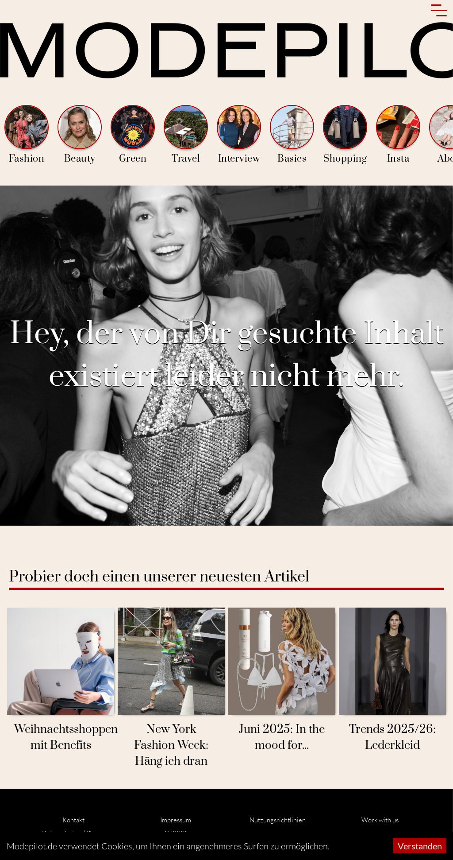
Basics (292, 135)
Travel (186, 135)
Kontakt (73, 820)
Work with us (380, 820)
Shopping (345, 135)
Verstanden (420, 846)
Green (133, 135)
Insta (398, 135)
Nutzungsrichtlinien (278, 820)
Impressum (175, 820)
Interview (239, 135)
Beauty (80, 135)
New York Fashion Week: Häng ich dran (171, 745)
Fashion (26, 135)
